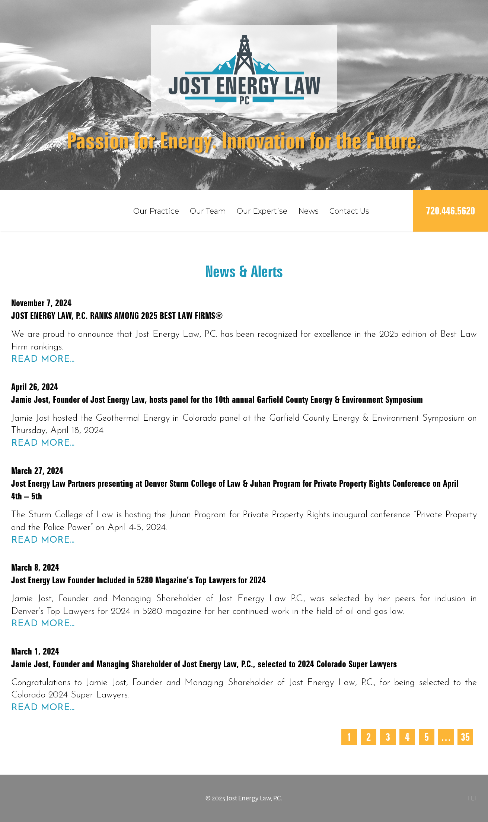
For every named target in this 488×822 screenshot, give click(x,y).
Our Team (208, 211)
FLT (472, 798)
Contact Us (349, 211)
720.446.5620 (450, 211)
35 (465, 737)
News (308, 211)
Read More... (42, 359)
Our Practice (156, 211)
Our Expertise (262, 211)
